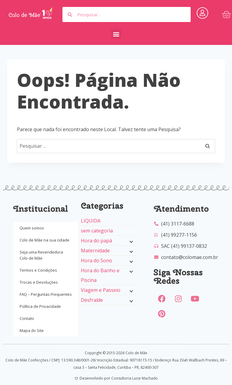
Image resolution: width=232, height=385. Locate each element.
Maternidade (95, 250)
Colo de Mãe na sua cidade (44, 240)
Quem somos (32, 228)
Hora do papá (96, 240)
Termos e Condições (38, 270)
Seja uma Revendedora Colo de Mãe (41, 255)
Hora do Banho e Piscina (100, 275)
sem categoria (97, 230)
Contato (27, 318)
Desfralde (92, 300)
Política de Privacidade (40, 306)
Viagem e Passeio (100, 290)
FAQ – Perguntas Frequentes (46, 294)
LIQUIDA (90, 220)
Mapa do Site (32, 330)
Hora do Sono (96, 260)
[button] (116, 34)
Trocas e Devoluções (39, 282)
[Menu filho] (130, 241)
